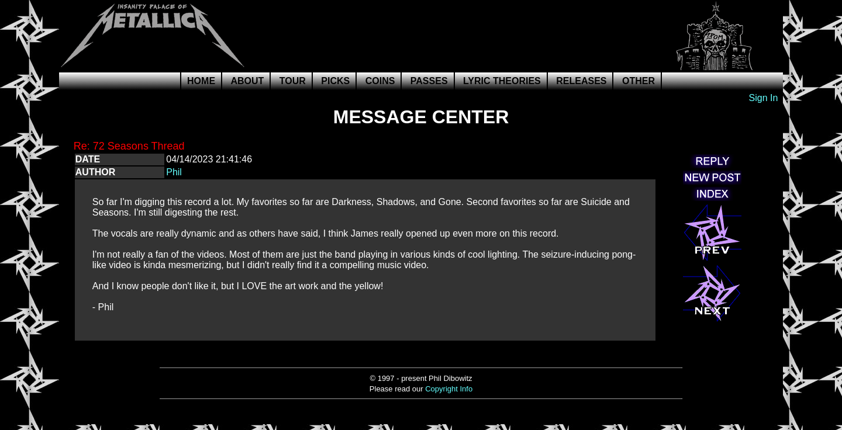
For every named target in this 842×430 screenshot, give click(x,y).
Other (638, 81)
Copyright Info (448, 388)
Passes (429, 81)
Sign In (763, 98)
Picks (335, 81)
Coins (380, 81)
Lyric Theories (502, 81)
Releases (581, 81)
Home (201, 81)
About (247, 81)
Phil (174, 172)
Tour (292, 81)
